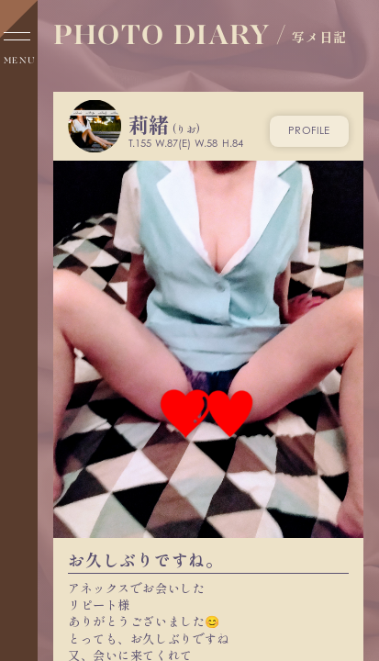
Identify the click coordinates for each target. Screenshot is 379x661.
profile (309, 130)
